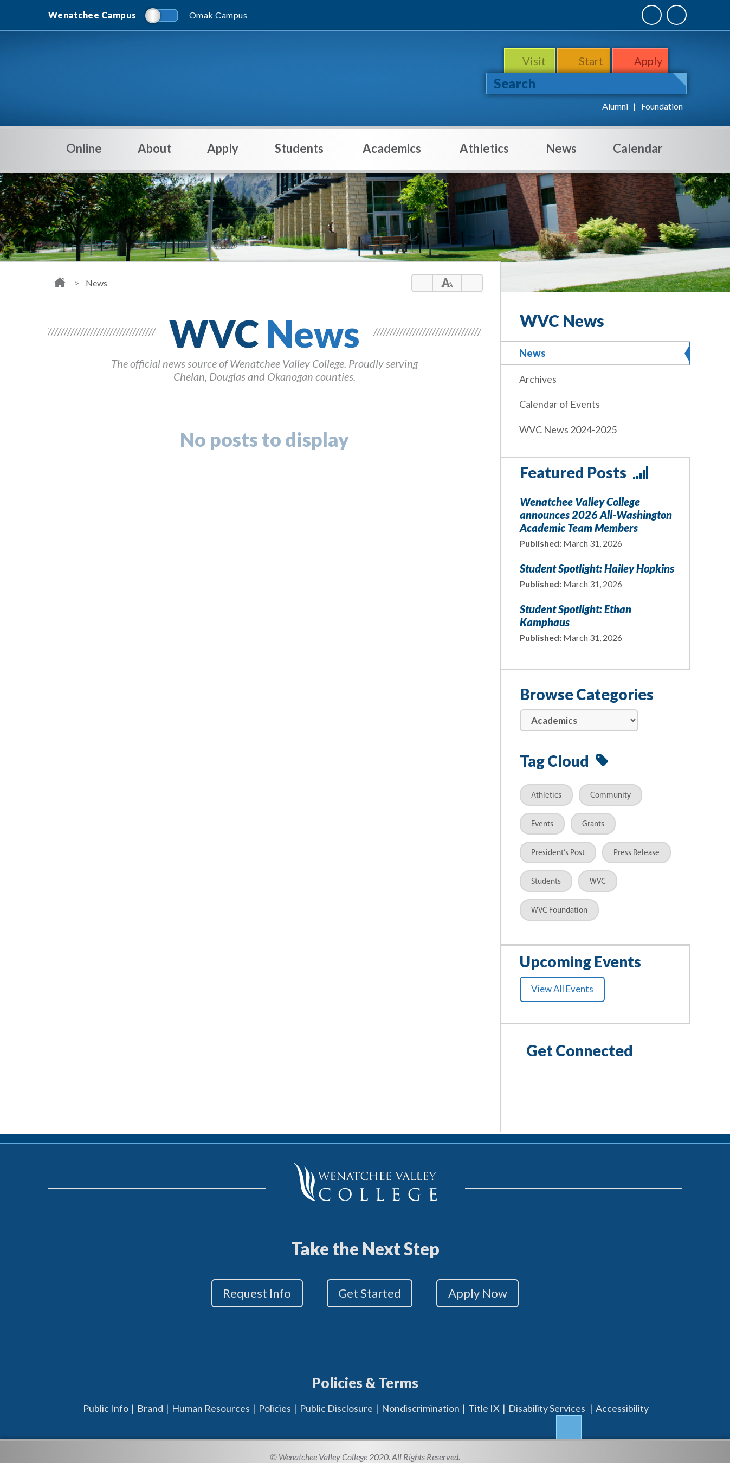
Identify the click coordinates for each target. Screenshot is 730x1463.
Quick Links (653, 14)
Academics (392, 148)
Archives (541, 378)
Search (514, 83)
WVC (598, 879)
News (561, 148)
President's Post (558, 850)
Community (610, 792)
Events (542, 821)
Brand (150, 1398)
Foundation (662, 106)
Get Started (369, 1291)
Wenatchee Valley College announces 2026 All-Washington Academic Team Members (596, 511)
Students (299, 155)
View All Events (562, 985)
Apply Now (490, 1291)
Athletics (484, 148)
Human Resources (211, 1398)
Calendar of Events (562, 402)
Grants (593, 821)
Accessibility (622, 1398)
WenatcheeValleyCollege (152, 74)
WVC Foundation (559, 907)
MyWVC (564, 14)
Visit (532, 60)
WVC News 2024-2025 (571, 427)
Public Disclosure (336, 1398)
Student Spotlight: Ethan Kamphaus (575, 612)
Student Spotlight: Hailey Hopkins (597, 565)
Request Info (244, 1291)
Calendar (638, 148)
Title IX (484, 1398)
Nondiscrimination (421, 1398)
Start (592, 60)
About (154, 155)
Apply (653, 60)
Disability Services (546, 1398)
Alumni (615, 106)
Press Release (636, 850)
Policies (275, 1398)
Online (84, 155)
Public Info (105, 1398)
